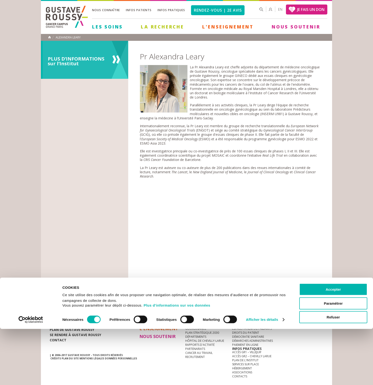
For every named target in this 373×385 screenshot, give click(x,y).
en (280, 9)
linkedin (304, 296)
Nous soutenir (296, 27)
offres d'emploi (129, 297)
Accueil (49, 37)
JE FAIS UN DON (310, 9)
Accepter (333, 345)
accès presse (95, 297)
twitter (312, 296)
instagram (290, 296)
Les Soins (107, 27)
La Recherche (162, 27)
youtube (297, 296)
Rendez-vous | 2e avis (218, 10)
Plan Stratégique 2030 (202, 333)
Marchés (192, 297)
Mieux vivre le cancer (248, 325)
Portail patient (243, 321)
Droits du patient (245, 333)
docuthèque (163, 297)
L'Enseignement (228, 27)
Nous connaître (106, 10)
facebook (319, 296)
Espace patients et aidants (252, 329)
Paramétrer (333, 359)
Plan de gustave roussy (72, 329)
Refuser (333, 373)
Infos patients (138, 10)
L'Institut (192, 321)
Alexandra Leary (68, 37)
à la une (191, 317)
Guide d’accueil (243, 317)
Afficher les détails (262, 376)
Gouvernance (195, 329)
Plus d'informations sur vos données (177, 361)
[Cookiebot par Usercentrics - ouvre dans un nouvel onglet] (31, 375)
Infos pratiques (171, 10)
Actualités (64, 297)
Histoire (191, 325)
